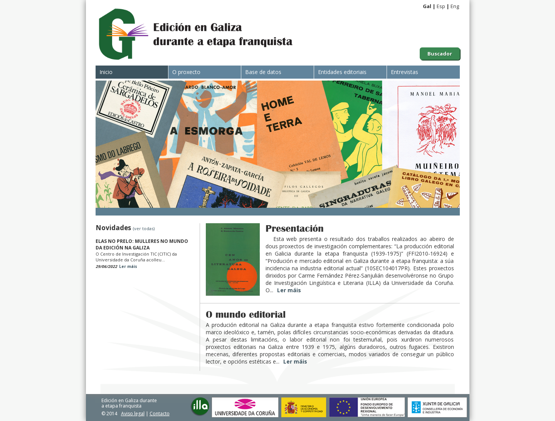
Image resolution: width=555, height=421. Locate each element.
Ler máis (128, 266)
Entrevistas (404, 72)
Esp (441, 6)
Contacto (160, 413)
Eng (455, 6)
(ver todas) (144, 228)
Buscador (439, 53)
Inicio (106, 72)
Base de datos (263, 72)
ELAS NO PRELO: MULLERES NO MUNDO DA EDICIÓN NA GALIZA (142, 244)
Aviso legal (133, 413)
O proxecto (186, 72)
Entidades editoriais (342, 72)
